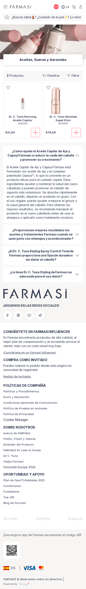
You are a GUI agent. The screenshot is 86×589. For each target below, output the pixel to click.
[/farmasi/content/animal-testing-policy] (25, 408)
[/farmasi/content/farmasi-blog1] (14, 503)
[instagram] (18, 315)
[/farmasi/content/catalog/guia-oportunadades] (24, 480)
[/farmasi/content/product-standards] (18, 444)
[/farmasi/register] (29, 352)
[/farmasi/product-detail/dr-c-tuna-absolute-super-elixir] (63, 106)
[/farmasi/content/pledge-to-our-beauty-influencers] (10, 456)
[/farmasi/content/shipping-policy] (16, 397)
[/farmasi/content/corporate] (22, 450)
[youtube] (29, 315)
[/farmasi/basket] (74, 7)
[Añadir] (35, 132)
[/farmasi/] (20, 6)
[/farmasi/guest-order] (17, 376)
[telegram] (40, 315)
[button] (10, 568)
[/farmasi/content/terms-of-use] (30, 403)
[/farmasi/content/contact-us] (12, 486)
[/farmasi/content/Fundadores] (11, 491)
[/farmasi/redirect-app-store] (11, 550)
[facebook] (7, 315)
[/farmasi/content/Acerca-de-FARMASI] (16, 433)
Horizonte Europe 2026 (19, 467)
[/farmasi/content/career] (13, 461)
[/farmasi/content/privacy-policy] (18, 414)
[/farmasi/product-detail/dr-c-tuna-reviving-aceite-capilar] (22, 106)
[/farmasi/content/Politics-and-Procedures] (21, 391)
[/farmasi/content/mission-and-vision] (19, 439)
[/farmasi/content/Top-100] (8, 497)
